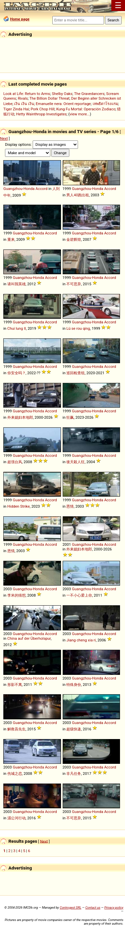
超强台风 (14, 461)
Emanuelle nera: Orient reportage (63, 103)
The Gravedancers (89, 93)
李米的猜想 (16, 595)
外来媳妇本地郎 (20, 417)
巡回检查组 (75, 373)
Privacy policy (113, 907)
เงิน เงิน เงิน (24, 103)
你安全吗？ (16, 373)
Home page (19, 19)
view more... (80, 114)
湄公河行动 (16, 818)
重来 (11, 239)
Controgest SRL (70, 907)
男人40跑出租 (77, 195)
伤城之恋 (14, 773)
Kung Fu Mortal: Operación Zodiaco (85, 109)
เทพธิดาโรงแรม (105, 103)
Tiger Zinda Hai (16, 109)
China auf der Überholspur (29, 638)
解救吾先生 (16, 729)
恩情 (70, 506)
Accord (42, 188)
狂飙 (70, 417)
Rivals (23, 98)
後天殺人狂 (75, 461)
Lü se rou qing (78, 328)
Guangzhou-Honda (19, 188)
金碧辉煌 (73, 239)
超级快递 (73, 729)
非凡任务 (73, 773)
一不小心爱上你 (79, 595)
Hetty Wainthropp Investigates (41, 114)
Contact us (92, 907)
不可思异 (73, 284)
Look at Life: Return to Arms (26, 93)
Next (4, 138)
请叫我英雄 (16, 284)
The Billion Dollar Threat (49, 98)
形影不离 (14, 684)
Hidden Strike (18, 506)
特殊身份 (73, 684)
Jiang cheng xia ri (81, 640)
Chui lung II (16, 328)
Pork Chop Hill (43, 109)
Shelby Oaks (62, 93)
